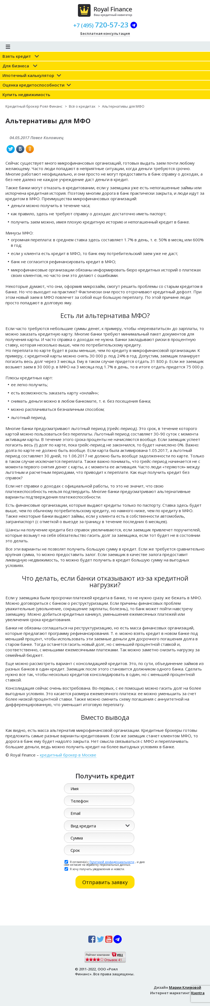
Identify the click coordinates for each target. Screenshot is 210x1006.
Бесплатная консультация (105, 33)
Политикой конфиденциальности (111, 862)
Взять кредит (16, 56)
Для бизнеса (15, 65)
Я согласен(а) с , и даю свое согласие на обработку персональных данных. (104, 863)
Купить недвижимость (26, 94)
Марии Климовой (185, 987)
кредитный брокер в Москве (68, 755)
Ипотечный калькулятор (28, 75)
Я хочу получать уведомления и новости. (95, 868)
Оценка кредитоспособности (33, 85)
